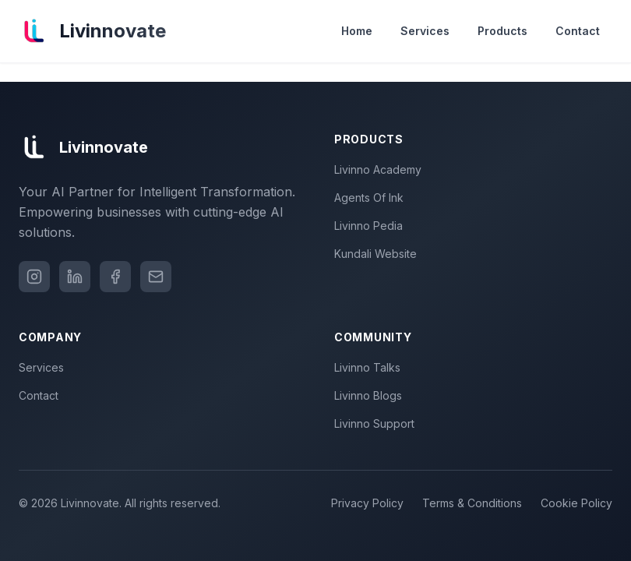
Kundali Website (378, 253)
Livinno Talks (370, 367)
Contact (577, 30)
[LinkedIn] (74, 276)
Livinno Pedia (371, 225)
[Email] (155, 276)
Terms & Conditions (472, 503)
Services (424, 30)
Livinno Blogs (371, 395)
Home (356, 30)
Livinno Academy (381, 169)
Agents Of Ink (372, 197)
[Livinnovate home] (92, 31)
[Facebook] (115, 276)
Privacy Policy (367, 503)
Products (502, 30)
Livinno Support (377, 423)
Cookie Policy (576, 503)
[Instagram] (34, 276)
